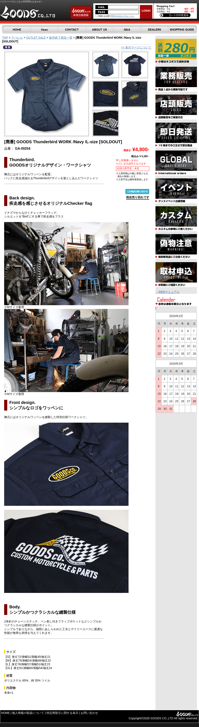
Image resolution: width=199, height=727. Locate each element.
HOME (5, 713)
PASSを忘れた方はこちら (122, 16)
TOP (5, 37)
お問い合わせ (89, 713)
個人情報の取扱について (28, 713)
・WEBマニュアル (167, 292)
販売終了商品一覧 (60, 37)
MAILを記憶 (102, 16)
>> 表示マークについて (136, 47)
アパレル (17, 37)
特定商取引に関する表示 (62, 713)
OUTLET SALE (36, 37)
